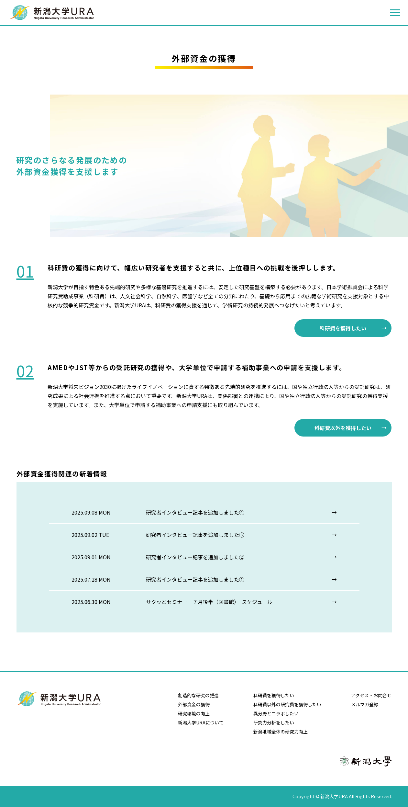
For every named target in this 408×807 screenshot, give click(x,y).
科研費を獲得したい (343, 328)
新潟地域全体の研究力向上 (280, 731)
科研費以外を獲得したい (342, 428)
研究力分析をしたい (273, 722)
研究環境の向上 (194, 713)
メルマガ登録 (364, 704)
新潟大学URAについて (201, 722)
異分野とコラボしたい (276, 713)
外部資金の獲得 (194, 704)
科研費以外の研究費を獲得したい (287, 704)
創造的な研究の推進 (198, 695)
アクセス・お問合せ (371, 695)
